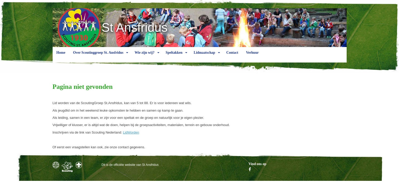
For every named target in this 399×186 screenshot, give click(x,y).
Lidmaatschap (204, 57)
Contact (232, 57)
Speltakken (174, 57)
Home (61, 57)
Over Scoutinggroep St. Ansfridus (98, 57)
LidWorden (131, 132)
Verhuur (252, 57)
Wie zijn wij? (144, 57)
